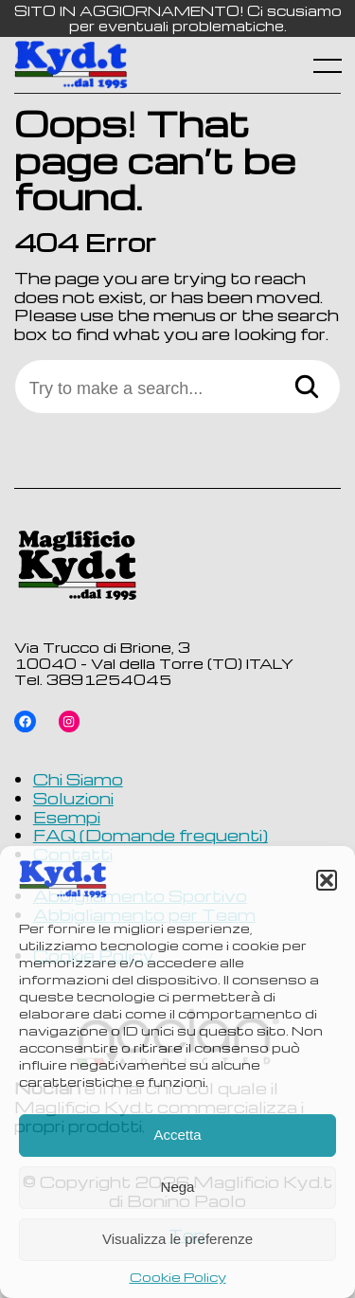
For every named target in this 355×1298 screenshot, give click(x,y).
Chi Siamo (78, 778)
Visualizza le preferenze (177, 1239)
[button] (326, 880)
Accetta (177, 1135)
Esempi (66, 816)
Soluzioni (73, 797)
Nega (178, 1187)
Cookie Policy (178, 1277)
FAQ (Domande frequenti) (150, 834)
